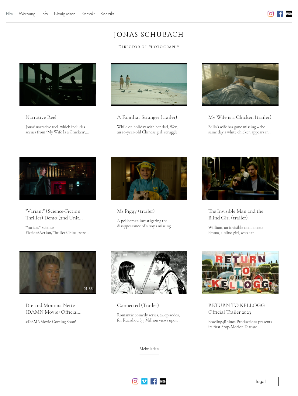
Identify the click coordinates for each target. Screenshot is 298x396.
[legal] (261, 381)
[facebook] (280, 14)
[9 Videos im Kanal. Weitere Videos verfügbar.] (149, 196)
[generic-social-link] (289, 14)
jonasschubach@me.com (228, 14)
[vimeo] (144, 381)
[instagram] (271, 14)
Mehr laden (149, 348)
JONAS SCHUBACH (149, 34)
